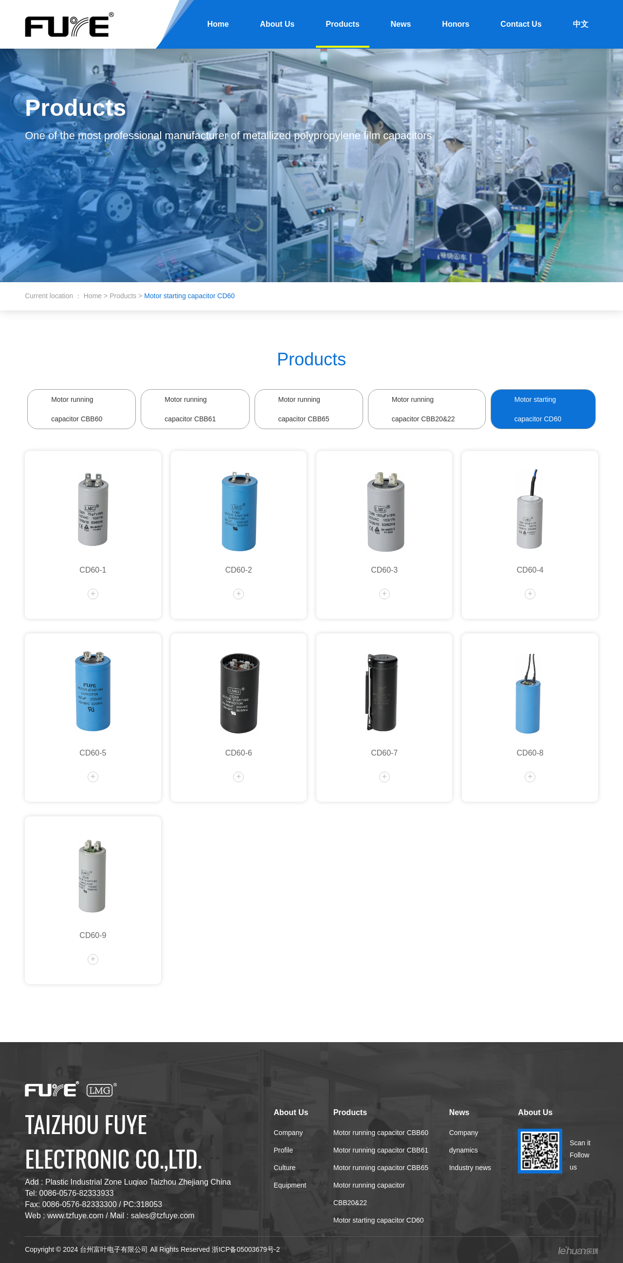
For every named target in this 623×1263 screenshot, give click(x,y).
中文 (580, 24)
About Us (277, 24)
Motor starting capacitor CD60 (538, 409)
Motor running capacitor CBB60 (76, 409)
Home (218, 24)
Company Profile (288, 1141)
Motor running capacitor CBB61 (190, 409)
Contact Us (520, 24)
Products (342, 24)
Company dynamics (463, 1141)
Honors (455, 24)
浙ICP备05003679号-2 (246, 1249)
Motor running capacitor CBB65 (304, 409)
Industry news (470, 1168)
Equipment (290, 1185)
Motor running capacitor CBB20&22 (423, 409)
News (401, 24)
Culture (284, 1168)
